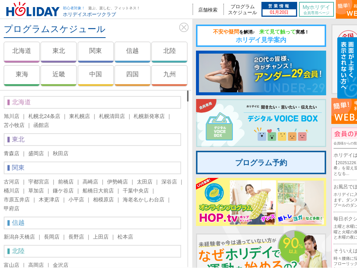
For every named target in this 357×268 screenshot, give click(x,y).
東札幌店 (79, 116)
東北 (58, 50)
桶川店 (11, 191)
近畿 (58, 74)
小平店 (76, 199)
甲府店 (11, 208)
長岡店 (52, 237)
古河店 (11, 182)
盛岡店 (36, 153)
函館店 (41, 125)
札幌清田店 (112, 116)
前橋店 (66, 182)
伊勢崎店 (117, 182)
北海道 (21, 50)
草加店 (36, 191)
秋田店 (60, 153)
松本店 (125, 237)
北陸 (169, 50)
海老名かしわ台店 (143, 199)
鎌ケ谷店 (63, 191)
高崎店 (90, 182)
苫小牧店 (14, 125)
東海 (22, 74)
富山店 (11, 265)
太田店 (144, 182)
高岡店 (36, 265)
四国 (132, 74)
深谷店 (169, 182)
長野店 (76, 237)
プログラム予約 (261, 163)
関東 (95, 50)
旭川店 (11, 116)
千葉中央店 (136, 191)
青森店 (11, 153)
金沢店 (60, 265)
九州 (169, 74)
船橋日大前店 (98, 191)
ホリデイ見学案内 (261, 36)
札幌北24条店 (44, 116)
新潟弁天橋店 (19, 237)
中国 (95, 74)
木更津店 (49, 199)
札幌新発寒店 (149, 116)
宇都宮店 (38, 182)
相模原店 (103, 199)
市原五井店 (17, 199)
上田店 (101, 237)
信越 (132, 50)
